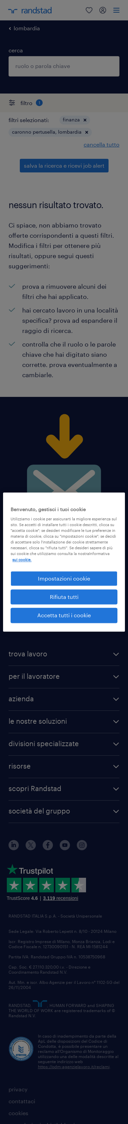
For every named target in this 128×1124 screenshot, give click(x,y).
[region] (64, 562)
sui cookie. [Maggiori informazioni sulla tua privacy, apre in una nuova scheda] (21, 559)
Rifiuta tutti (64, 596)
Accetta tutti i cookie (64, 615)
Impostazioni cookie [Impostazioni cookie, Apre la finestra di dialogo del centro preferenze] (64, 578)
